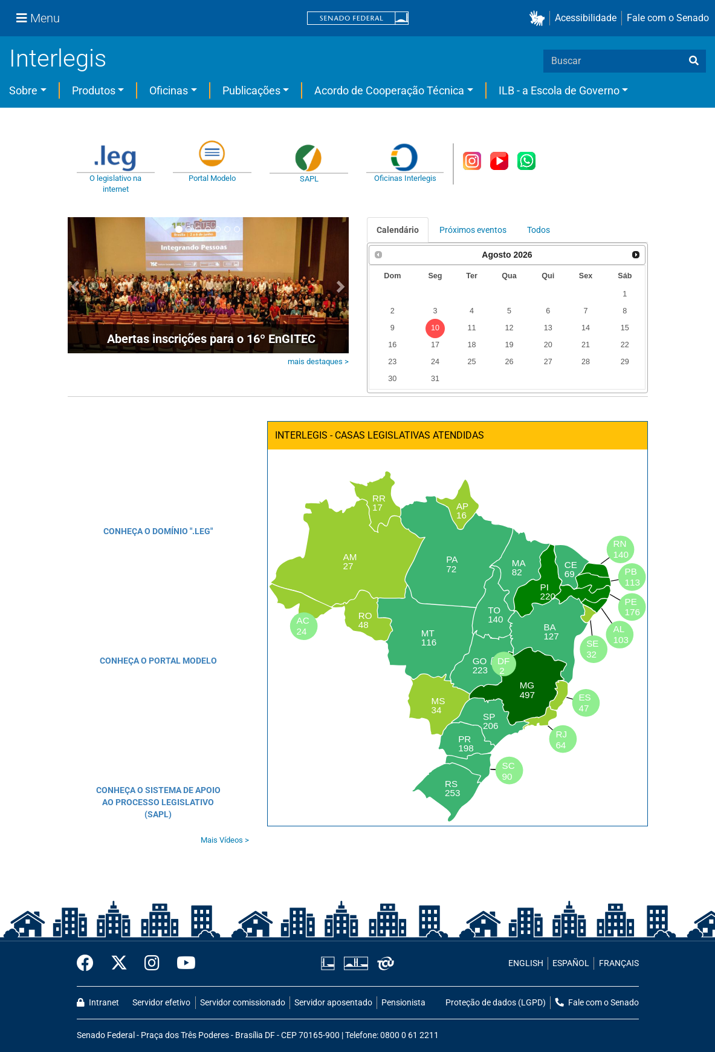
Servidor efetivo (161, 1003)
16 (392, 345)
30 (392, 378)
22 (625, 345)
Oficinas (168, 90)
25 (471, 362)
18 (471, 345)
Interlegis (57, 58)
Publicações (251, 90)
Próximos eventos (472, 230)
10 (435, 328)
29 (625, 362)
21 (585, 345)
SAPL (309, 178)
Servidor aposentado (333, 1003)
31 (435, 378)
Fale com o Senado (668, 18)
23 (392, 362)
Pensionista (403, 1003)
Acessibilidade (585, 18)
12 (509, 328)
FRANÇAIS (619, 963)
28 (585, 362)
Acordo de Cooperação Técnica (389, 90)
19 (509, 345)
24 (435, 362)
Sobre (23, 90)
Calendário (398, 230)
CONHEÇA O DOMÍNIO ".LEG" (158, 531)
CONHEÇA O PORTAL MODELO (158, 660)
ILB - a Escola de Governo (559, 90)
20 (548, 345)
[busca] (694, 61)
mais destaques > (318, 361)
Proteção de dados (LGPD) (495, 1003)
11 (471, 328)
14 (585, 328)
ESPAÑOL (570, 963)
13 (548, 328)
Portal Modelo (212, 178)
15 (625, 328)
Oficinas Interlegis (405, 178)
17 (435, 345)
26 (509, 362)
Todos (538, 230)
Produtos (93, 90)
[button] (539, 18)
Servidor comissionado (242, 1003)
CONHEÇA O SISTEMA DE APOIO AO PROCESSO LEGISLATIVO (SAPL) (158, 802)
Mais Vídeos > (225, 840)
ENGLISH (525, 963)
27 (548, 362)
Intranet (98, 1003)
